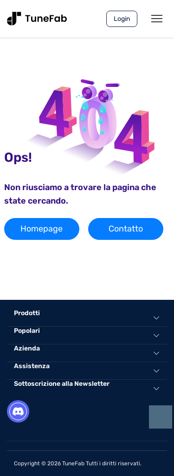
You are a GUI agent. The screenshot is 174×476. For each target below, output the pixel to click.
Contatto (126, 229)
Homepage (41, 229)
